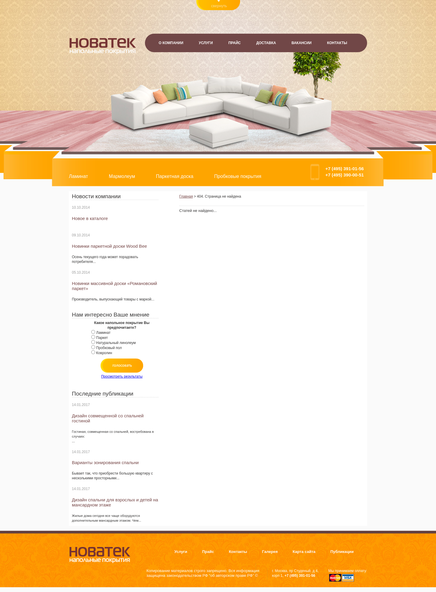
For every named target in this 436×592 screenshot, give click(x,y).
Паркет (102, 338)
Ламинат (78, 176)
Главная (186, 196)
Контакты (337, 43)
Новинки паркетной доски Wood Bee (109, 246)
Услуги (206, 43)
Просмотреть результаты (122, 376)
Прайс (234, 43)
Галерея (270, 551)
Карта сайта (304, 551)
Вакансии (301, 43)
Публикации (342, 551)
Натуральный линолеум (116, 343)
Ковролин (104, 353)
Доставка (266, 43)
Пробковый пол (109, 348)
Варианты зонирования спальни (105, 462)
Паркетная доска (175, 176)
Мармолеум (122, 176)
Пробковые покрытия (237, 176)
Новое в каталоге (90, 218)
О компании (171, 43)
